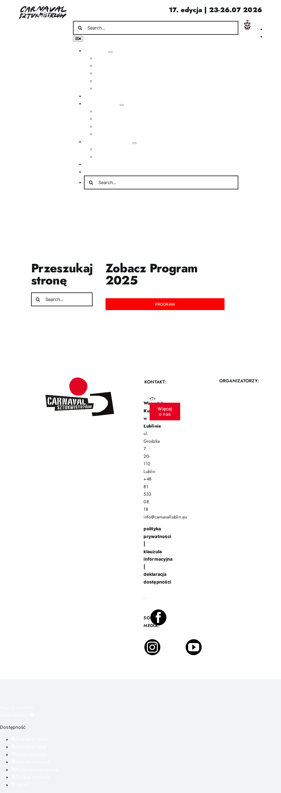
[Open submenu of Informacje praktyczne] (134, 143)
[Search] (80, 28)
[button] (17, 715)
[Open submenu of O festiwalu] (110, 52)
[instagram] (152, 647)
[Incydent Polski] (247, 22)
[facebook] (158, 617)
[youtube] (194, 647)
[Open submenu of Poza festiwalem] (122, 105)
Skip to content (16, 707)
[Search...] (155, 28)
